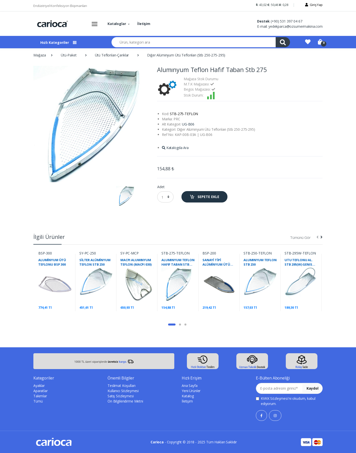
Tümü (38, 401)
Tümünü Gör (300, 237)
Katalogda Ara (175, 147)
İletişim (143, 23)
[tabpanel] (54, 282)
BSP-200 (209, 253)
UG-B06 (188, 124)
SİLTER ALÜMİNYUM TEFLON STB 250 (95, 262)
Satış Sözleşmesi (121, 396)
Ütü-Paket (69, 55)
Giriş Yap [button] (316, 4)
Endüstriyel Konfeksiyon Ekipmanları (60, 5)
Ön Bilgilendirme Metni (125, 401)
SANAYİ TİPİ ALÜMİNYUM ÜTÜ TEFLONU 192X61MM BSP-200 (218, 262)
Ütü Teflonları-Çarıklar (112, 55)
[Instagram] (275, 415)
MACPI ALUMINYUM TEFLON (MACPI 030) (135, 262)
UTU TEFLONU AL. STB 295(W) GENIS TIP (299, 262)
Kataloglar (117, 23)
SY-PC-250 (87, 253)
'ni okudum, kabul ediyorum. (288, 401)
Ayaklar (39, 385)
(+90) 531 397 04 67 (286, 21)
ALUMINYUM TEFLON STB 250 (260, 262)
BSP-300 (45, 253)
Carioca (157, 442)
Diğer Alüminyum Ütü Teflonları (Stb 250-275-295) (186, 55)
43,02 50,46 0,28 (272, 4)
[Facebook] (261, 415)
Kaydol (312, 388)
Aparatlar (40, 390)
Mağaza (39, 55)
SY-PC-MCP (129, 253)
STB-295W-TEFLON (300, 253)
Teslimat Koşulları (121, 385)
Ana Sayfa (190, 385)
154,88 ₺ (165, 169)
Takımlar (40, 396)
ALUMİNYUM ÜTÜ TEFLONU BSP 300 (52, 262)
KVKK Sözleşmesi (274, 398)
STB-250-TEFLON (258, 253)
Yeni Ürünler (191, 390)
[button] (271, 5)
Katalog (188, 396)
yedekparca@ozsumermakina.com (295, 26)
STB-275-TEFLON (175, 253)
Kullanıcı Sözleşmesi (123, 390)
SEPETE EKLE (204, 197)
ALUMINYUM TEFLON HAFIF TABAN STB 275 (178, 262)
